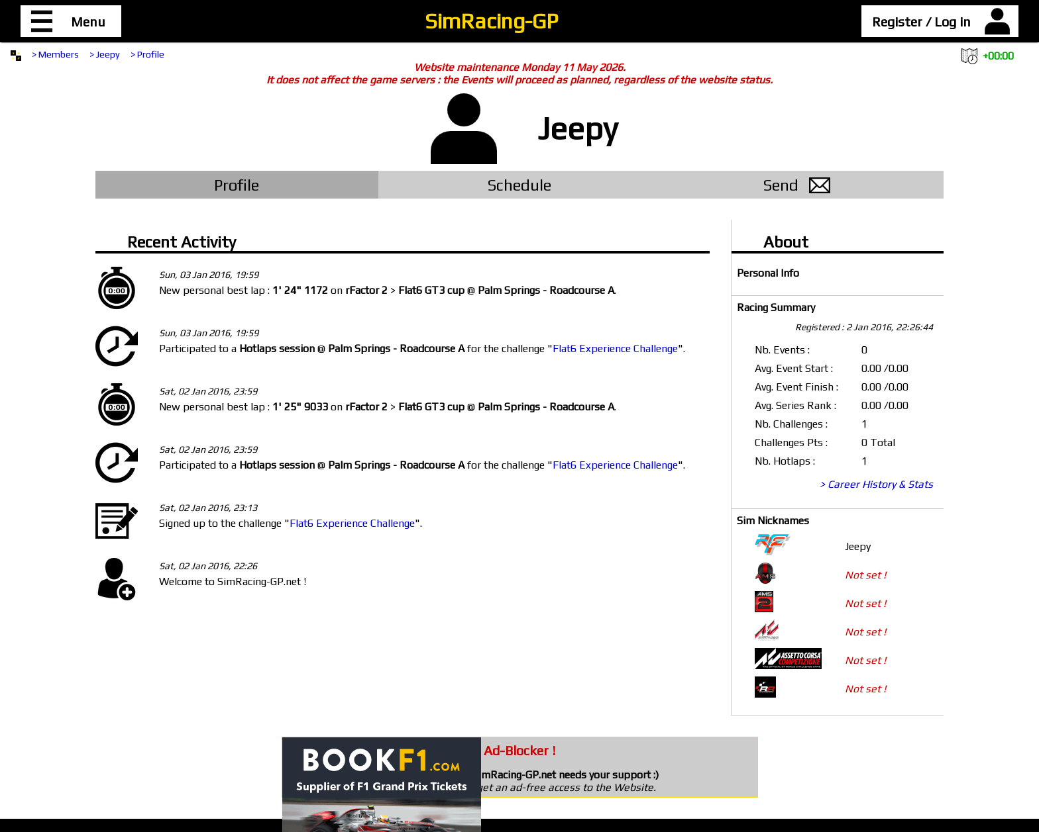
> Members (55, 54)
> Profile (147, 54)
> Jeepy (104, 54)
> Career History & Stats (876, 484)
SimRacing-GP (491, 21)
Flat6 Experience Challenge (615, 348)
